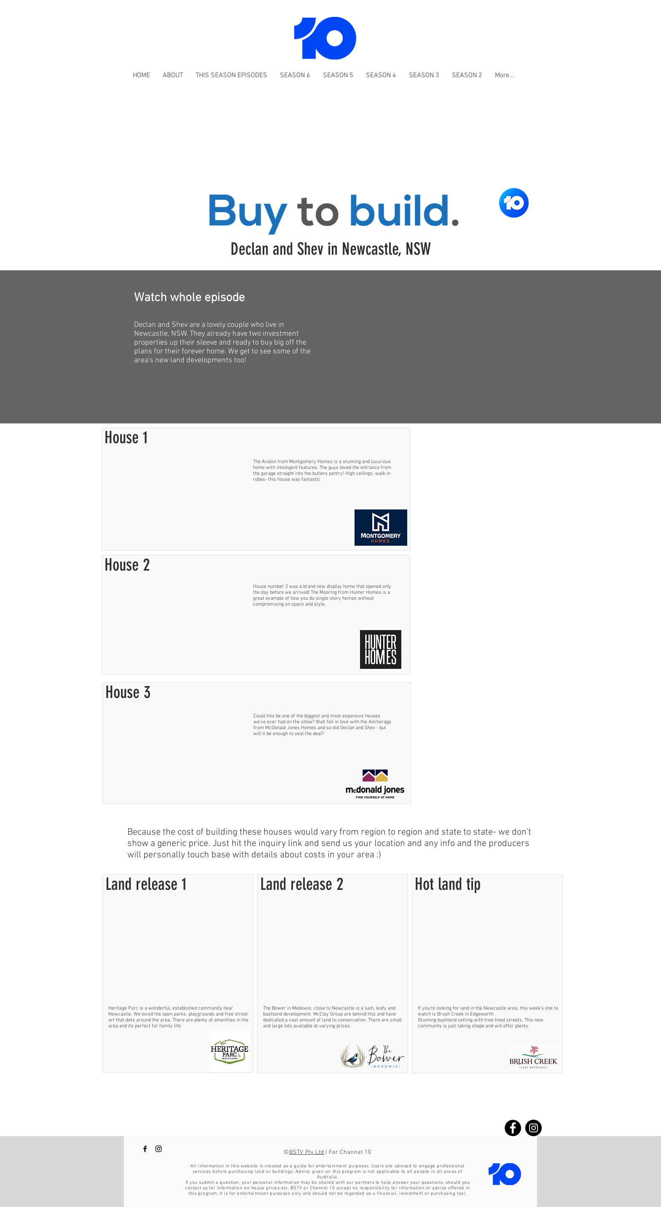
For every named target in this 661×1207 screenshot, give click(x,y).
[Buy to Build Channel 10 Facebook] (145, 1149)
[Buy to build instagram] (533, 1128)
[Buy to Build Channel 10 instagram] (158, 1149)
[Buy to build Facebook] (513, 1128)
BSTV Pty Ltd (306, 1152)
